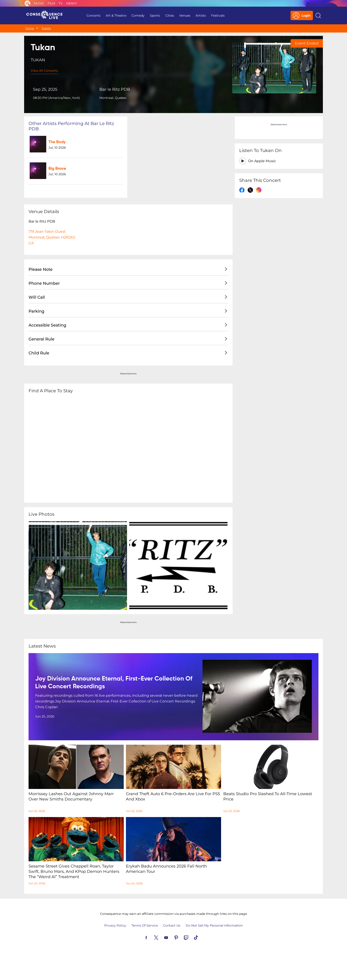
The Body (57, 142)
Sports (155, 15)
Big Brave (57, 169)
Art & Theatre (116, 15)
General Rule (41, 339)
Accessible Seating (47, 325)
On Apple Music (262, 161)
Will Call (37, 297)
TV (61, 3)
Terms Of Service (144, 925)
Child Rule (39, 353)
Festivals (218, 15)
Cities (169, 15)
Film (51, 3)
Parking (36, 311)
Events (46, 28)
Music (39, 3)
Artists (201, 15)
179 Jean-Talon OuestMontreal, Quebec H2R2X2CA (52, 237)
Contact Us (171, 925)
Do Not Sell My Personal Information (214, 925)
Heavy (71, 3)
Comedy (138, 15)
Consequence (27, 3)
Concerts (93, 15)
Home (29, 28)
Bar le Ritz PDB (114, 89)
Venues (184, 15)
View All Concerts (44, 71)
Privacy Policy (115, 925)
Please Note (41, 269)
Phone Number (44, 283)
